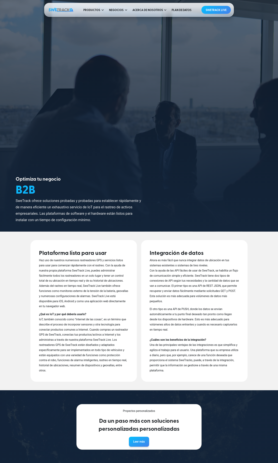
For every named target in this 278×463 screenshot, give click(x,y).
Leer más (139, 441)
